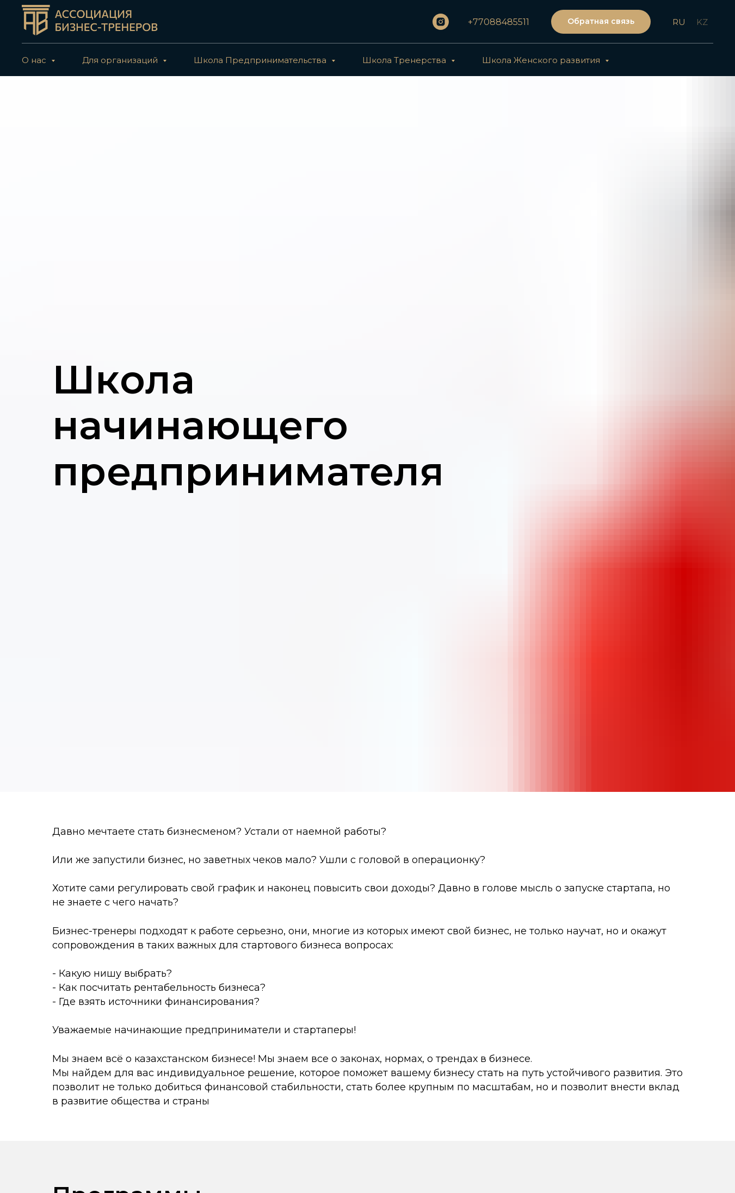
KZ (702, 22)
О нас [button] (35, 60)
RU (678, 22)
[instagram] (441, 22)
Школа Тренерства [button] (405, 60)
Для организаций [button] (121, 60)
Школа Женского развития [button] (542, 60)
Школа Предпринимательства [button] (261, 60)
